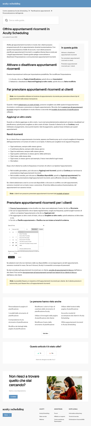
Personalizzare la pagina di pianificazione (18, 308)
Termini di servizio (74, 416)
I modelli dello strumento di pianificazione (18, 314)
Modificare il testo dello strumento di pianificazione (44, 323)
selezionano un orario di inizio (28, 105)
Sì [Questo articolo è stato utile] (39, 353)
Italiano (7, 415)
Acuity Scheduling (44, 413)
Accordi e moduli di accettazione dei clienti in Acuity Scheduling (72, 315)
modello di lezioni (62, 193)
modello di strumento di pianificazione (65, 109)
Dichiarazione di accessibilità (76, 419)
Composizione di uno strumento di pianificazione (18, 321)
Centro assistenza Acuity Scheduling (15, 11)
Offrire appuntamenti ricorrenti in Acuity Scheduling (72, 323)
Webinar (41, 419)
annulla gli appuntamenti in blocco (61, 270)
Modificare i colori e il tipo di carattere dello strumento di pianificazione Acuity (45, 309)
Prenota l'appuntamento (19, 208)
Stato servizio (43, 416)
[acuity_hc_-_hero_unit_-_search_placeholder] (31, 20)
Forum (56, 413)
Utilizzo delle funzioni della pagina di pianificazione (70, 308)
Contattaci (13, 396)
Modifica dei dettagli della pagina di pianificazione (18, 327)
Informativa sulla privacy (75, 413)
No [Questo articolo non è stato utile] (53, 353)
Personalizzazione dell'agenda (13, 13)
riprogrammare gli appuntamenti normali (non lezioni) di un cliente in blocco (50, 272)
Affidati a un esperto (59, 416)
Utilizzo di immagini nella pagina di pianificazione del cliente (46, 317)
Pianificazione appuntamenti (40, 11)
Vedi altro (45, 333)
